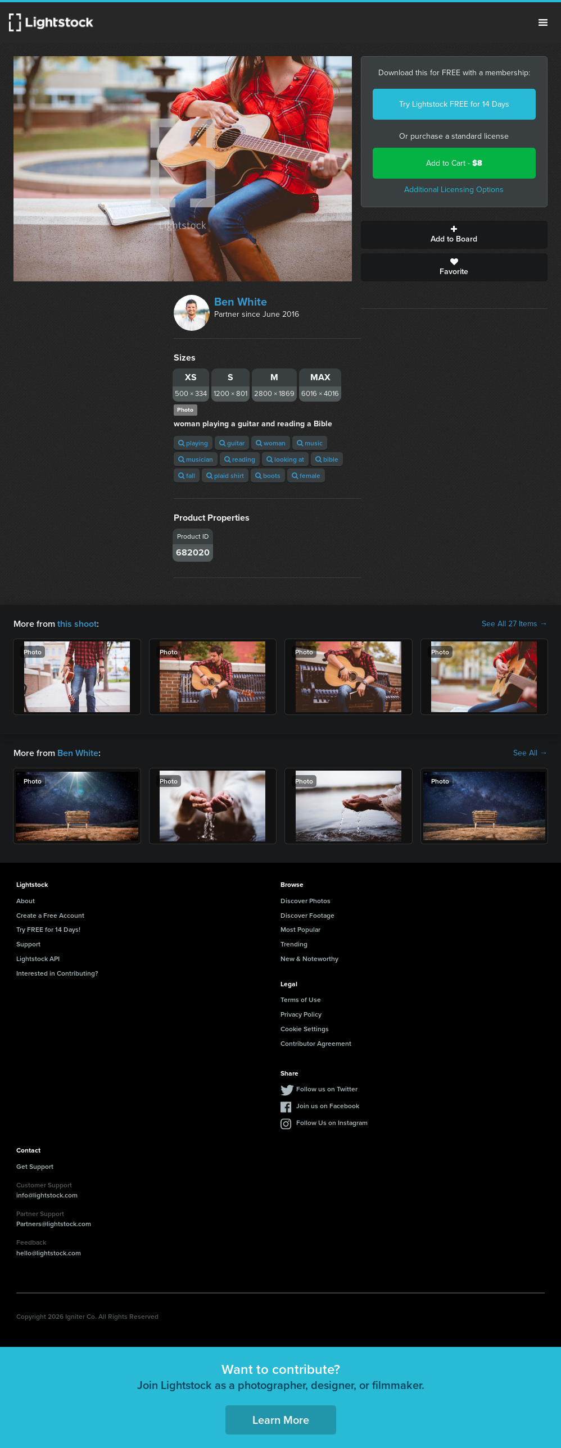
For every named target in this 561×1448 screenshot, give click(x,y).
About (25, 900)
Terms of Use (300, 999)
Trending (293, 944)
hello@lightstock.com (48, 1253)
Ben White (240, 301)
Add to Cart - (454, 163)
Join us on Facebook (327, 1105)
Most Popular (300, 929)
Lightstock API (38, 958)
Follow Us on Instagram (332, 1122)
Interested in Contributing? (57, 973)
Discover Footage (307, 915)
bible (326, 459)
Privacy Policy (301, 1014)
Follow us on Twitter (327, 1089)
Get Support (34, 1166)
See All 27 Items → (515, 624)
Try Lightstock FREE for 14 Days (454, 104)
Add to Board (454, 234)
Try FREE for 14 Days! (48, 929)
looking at (285, 459)
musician (195, 459)
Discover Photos (305, 900)
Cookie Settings (304, 1028)
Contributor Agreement (315, 1043)
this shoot (77, 623)
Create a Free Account (50, 915)
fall (186, 475)
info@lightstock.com (47, 1195)
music (310, 443)
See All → (530, 753)
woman (271, 443)
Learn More (280, 1419)
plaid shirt (225, 475)
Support (28, 944)
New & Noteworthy (309, 958)
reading (239, 459)
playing (193, 443)
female (306, 475)
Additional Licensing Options (454, 189)
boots (267, 475)
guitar (232, 443)
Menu (543, 22)
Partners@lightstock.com (53, 1223)
